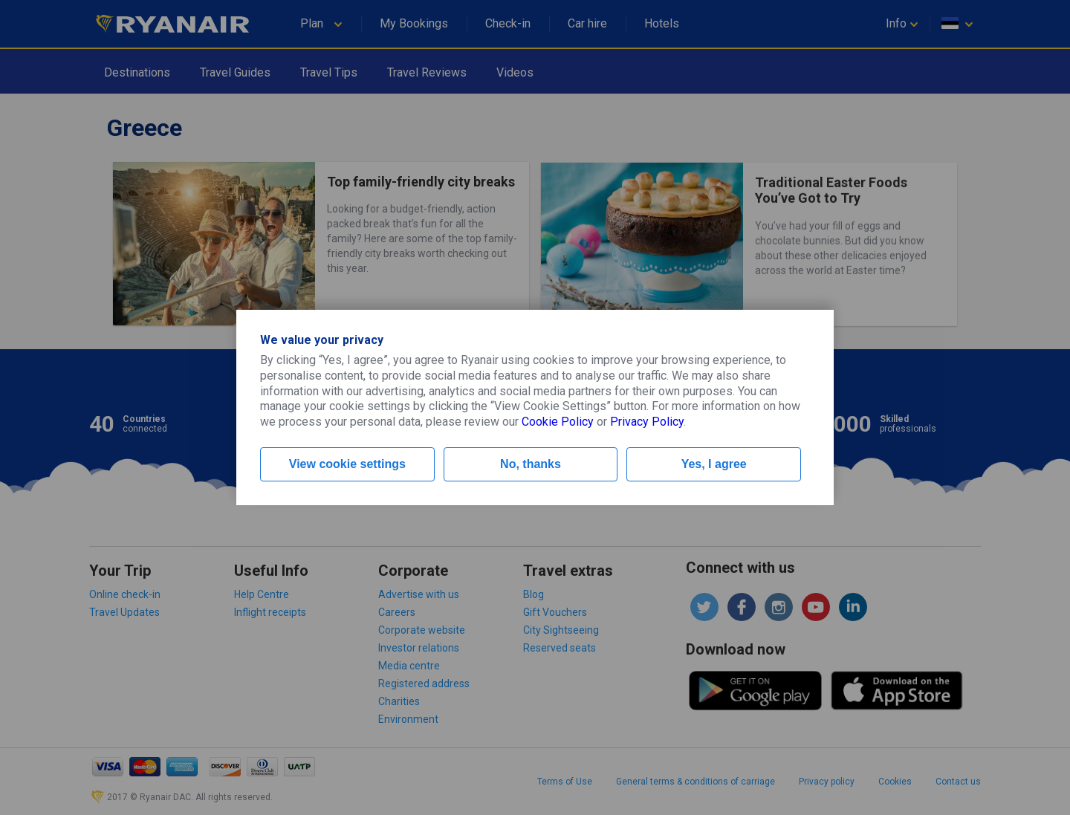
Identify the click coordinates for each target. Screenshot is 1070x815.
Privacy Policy (647, 422)
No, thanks (530, 464)
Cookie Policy (558, 422)
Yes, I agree (714, 464)
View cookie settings (347, 464)
